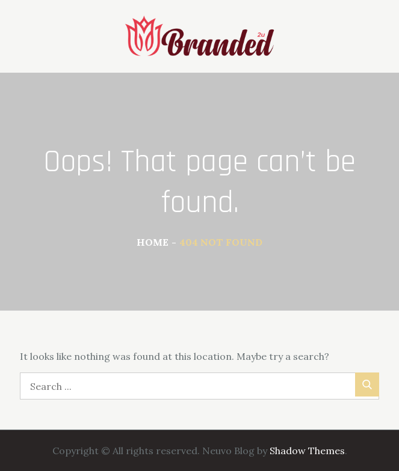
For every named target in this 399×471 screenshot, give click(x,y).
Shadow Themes (307, 451)
